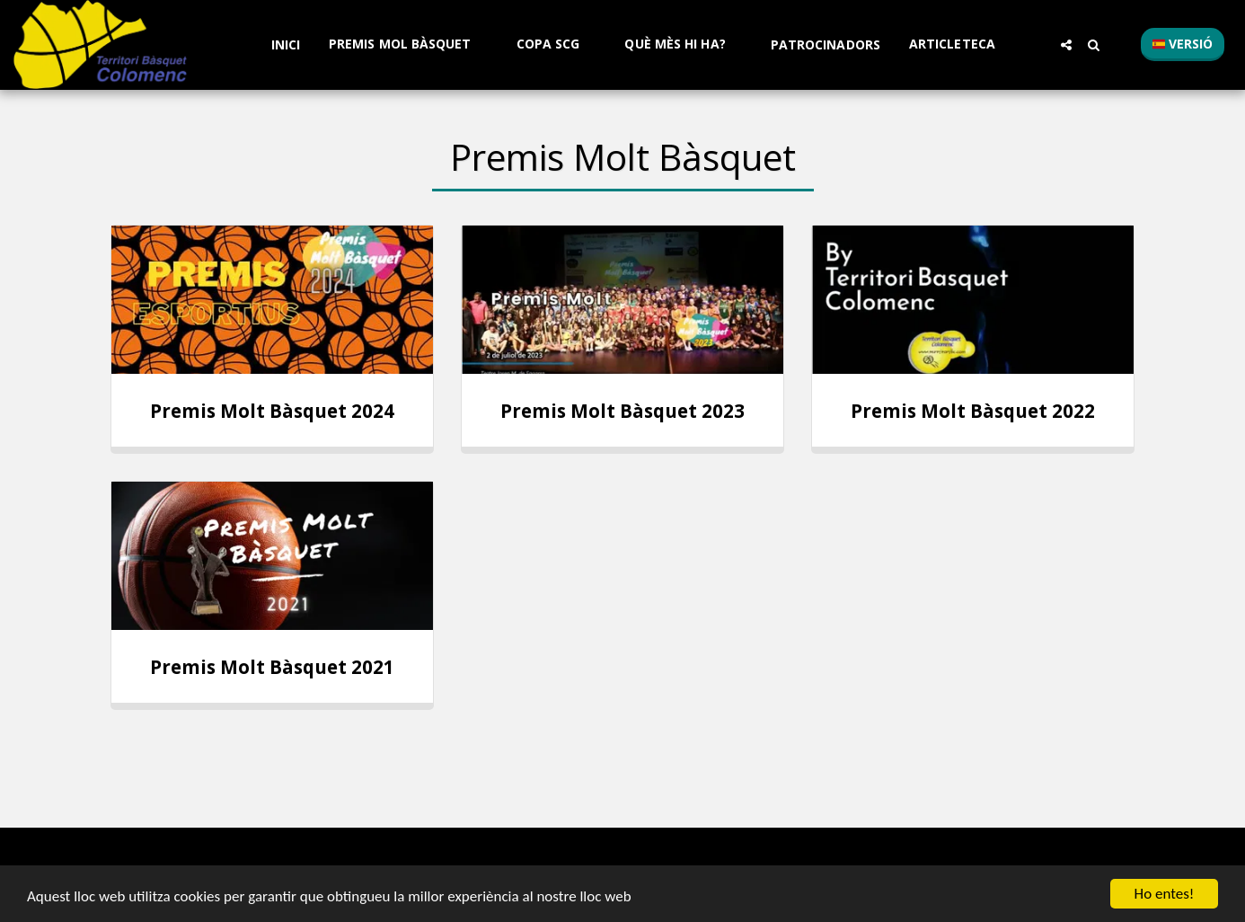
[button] (408, 44)
